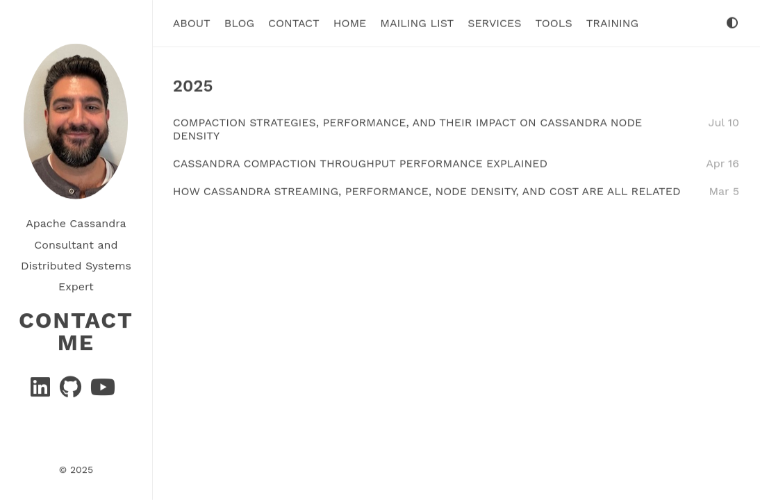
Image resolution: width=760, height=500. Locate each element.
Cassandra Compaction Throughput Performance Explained (360, 162)
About (191, 22)
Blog (239, 22)
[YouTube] (102, 390)
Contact (294, 22)
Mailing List (417, 22)
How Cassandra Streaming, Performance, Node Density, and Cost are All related (427, 190)
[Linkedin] (42, 390)
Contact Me (76, 330)
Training (612, 22)
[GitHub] (72, 390)
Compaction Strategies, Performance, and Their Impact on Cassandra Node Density (408, 128)
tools (554, 22)
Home (350, 22)
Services (494, 22)
